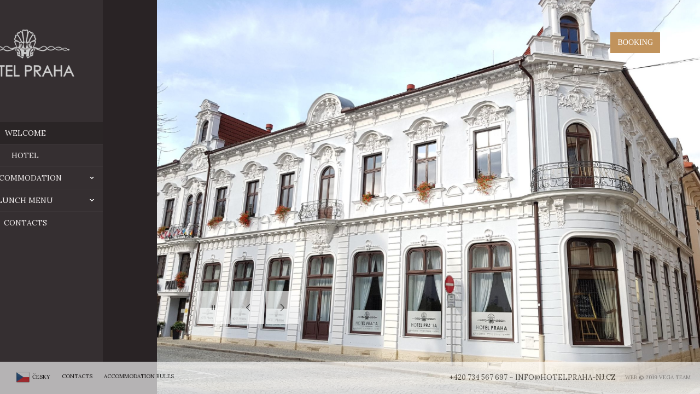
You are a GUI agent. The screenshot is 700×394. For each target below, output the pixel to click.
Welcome (77, 133)
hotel (77, 155)
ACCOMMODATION (98, 178)
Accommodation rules (139, 376)
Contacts (77, 223)
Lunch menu (102, 200)
